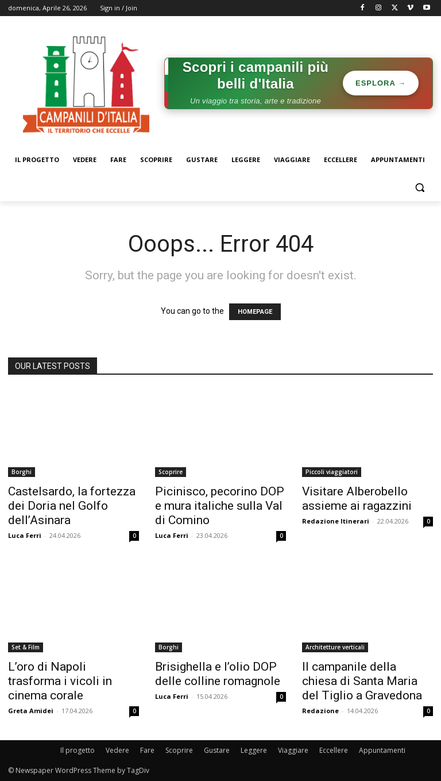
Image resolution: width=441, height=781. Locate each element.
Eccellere (333, 750)
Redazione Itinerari (335, 521)
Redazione (320, 710)
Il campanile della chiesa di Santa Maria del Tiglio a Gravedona (362, 681)
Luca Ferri (24, 535)
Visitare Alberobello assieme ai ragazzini (357, 498)
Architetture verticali (335, 647)
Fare (147, 750)
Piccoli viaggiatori (331, 472)
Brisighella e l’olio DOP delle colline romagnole (217, 674)
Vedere (117, 750)
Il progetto (77, 750)
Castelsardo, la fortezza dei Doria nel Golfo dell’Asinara (72, 505)
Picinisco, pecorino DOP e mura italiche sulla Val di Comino (219, 505)
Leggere (254, 750)
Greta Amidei (30, 710)
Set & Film (25, 647)
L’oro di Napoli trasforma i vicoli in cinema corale (60, 681)
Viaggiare (293, 750)
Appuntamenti (382, 750)
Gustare (217, 750)
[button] (419, 187)
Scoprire (170, 472)
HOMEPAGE (255, 312)
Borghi (21, 472)
